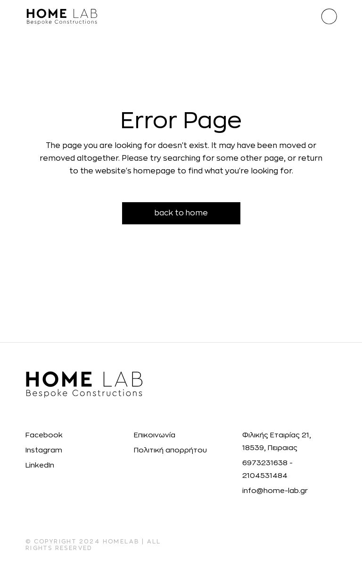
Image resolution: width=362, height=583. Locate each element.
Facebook (44, 435)
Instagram (43, 450)
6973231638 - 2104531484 (267, 469)
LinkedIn (39, 465)
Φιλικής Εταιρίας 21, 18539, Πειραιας (276, 442)
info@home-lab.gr (275, 490)
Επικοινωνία (154, 435)
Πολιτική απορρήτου (170, 450)
